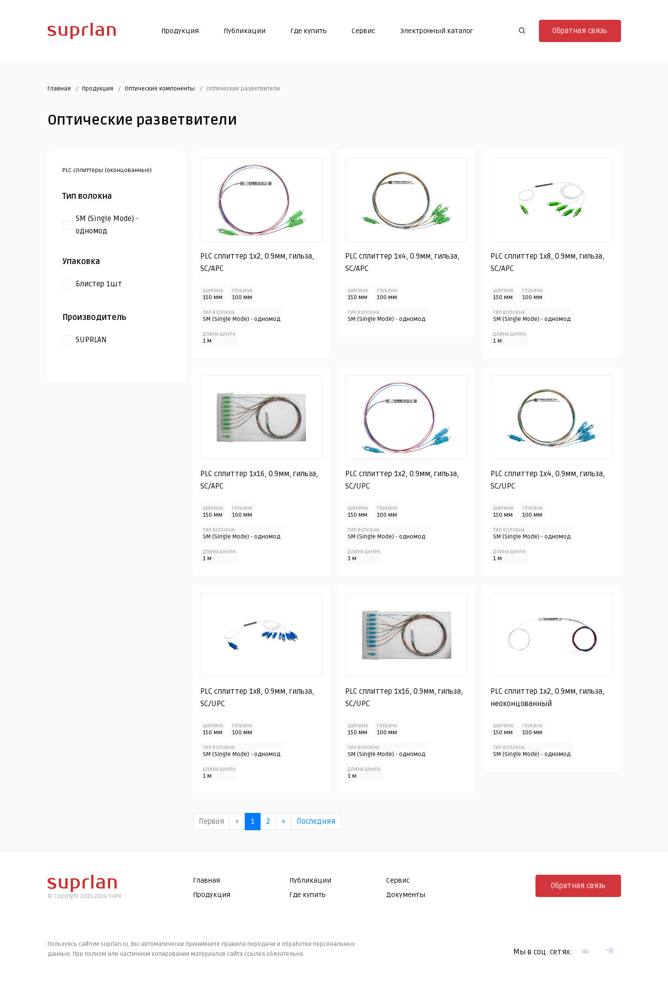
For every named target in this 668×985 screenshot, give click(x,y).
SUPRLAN (91, 339)
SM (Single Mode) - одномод (107, 225)
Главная (59, 88)
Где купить (308, 31)
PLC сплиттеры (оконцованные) (107, 170)
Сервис (363, 31)
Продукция (180, 31)
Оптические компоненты (160, 88)
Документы (405, 895)
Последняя (316, 821)
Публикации (244, 31)
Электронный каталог (436, 31)
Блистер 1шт (99, 283)
